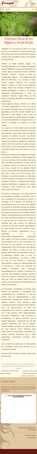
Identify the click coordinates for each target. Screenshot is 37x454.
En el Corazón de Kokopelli (25, 364)
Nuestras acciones (30, 435)
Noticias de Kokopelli (17, 366)
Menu (32, 3)
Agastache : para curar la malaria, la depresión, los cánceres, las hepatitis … (29, 373)
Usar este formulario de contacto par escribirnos (20, 396)
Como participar (31, 437)
